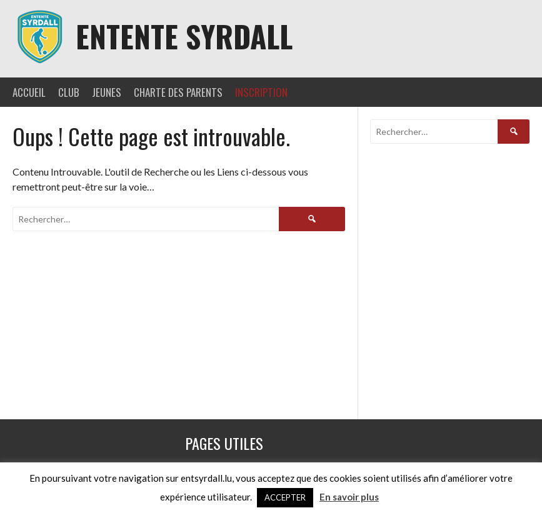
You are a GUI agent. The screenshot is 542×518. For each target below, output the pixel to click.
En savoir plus (349, 496)
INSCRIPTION (261, 92)
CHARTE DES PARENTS (178, 92)
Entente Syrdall (184, 36)
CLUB (68, 92)
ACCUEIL (29, 92)
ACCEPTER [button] (285, 497)
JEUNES (106, 92)
